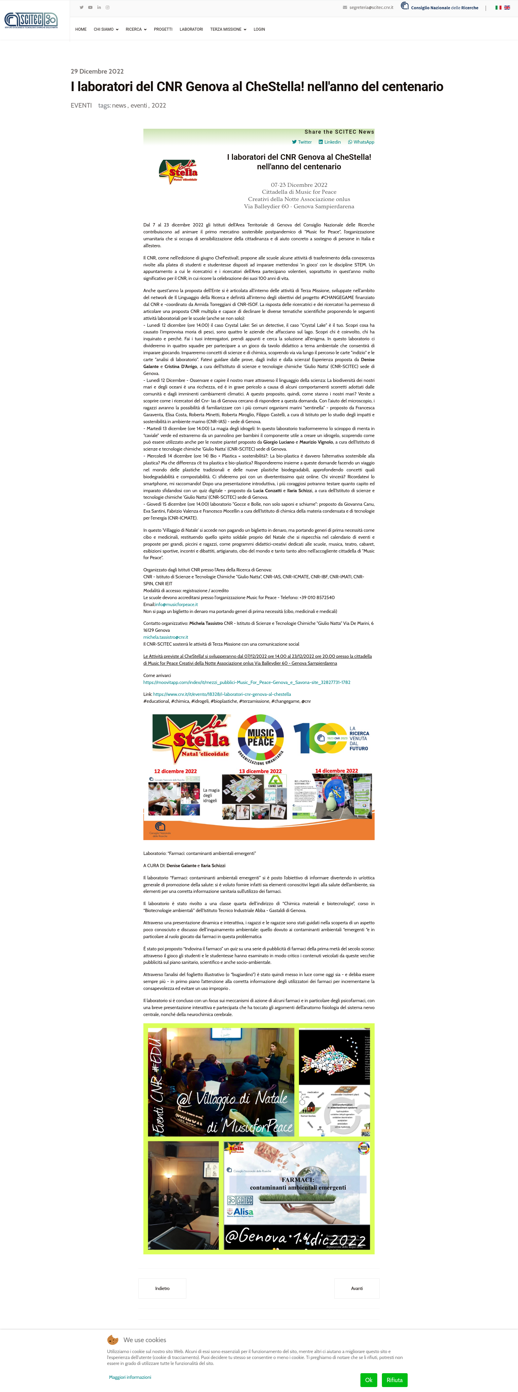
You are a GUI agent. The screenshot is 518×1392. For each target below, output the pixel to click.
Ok (369, 1380)
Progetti (163, 29)
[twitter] (82, 7)
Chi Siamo (104, 29)
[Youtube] (90, 7)
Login (259, 29)
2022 (159, 105)
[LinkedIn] (99, 7)
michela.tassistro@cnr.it (165, 639)
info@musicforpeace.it (176, 606)
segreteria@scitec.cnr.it (371, 7)
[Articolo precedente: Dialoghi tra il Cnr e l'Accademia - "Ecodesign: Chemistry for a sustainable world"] (162, 1292)
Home (81, 29)
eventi (139, 105)
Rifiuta (395, 1380)
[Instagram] (107, 7)
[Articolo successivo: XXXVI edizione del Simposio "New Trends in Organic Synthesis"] (357, 1292)
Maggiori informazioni (130, 1377)
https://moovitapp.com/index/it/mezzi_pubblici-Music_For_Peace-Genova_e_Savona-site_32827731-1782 (247, 685)
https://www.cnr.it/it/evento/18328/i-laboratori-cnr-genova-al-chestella (222, 697)
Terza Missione (225, 29)
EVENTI (81, 105)
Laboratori (191, 29)
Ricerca (134, 29)
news (119, 105)
